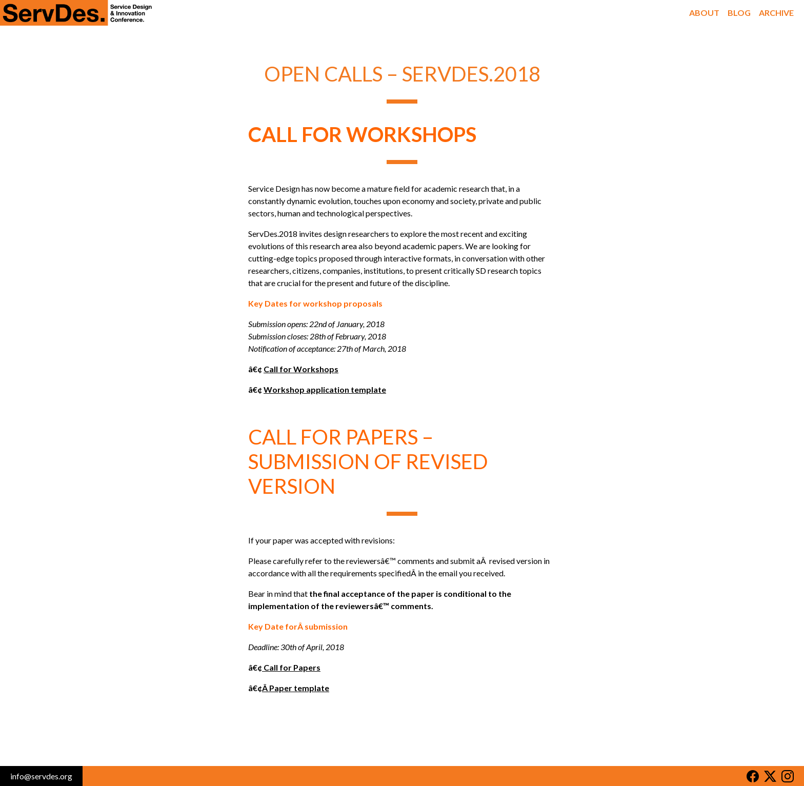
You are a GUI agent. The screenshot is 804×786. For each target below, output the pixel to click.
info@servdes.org (41, 776)
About (704, 12)
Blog (739, 12)
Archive (776, 12)
